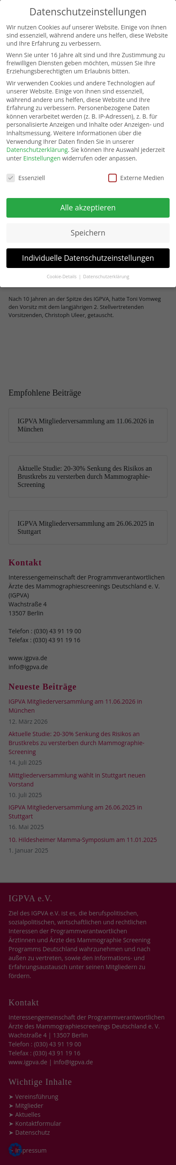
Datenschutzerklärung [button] (106, 265)
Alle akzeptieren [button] (87, 196)
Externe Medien (136, 166)
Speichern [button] (88, 221)
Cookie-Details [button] (62, 265)
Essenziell (25, 166)
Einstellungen (42, 147)
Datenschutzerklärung (37, 138)
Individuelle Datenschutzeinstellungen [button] (88, 247)
